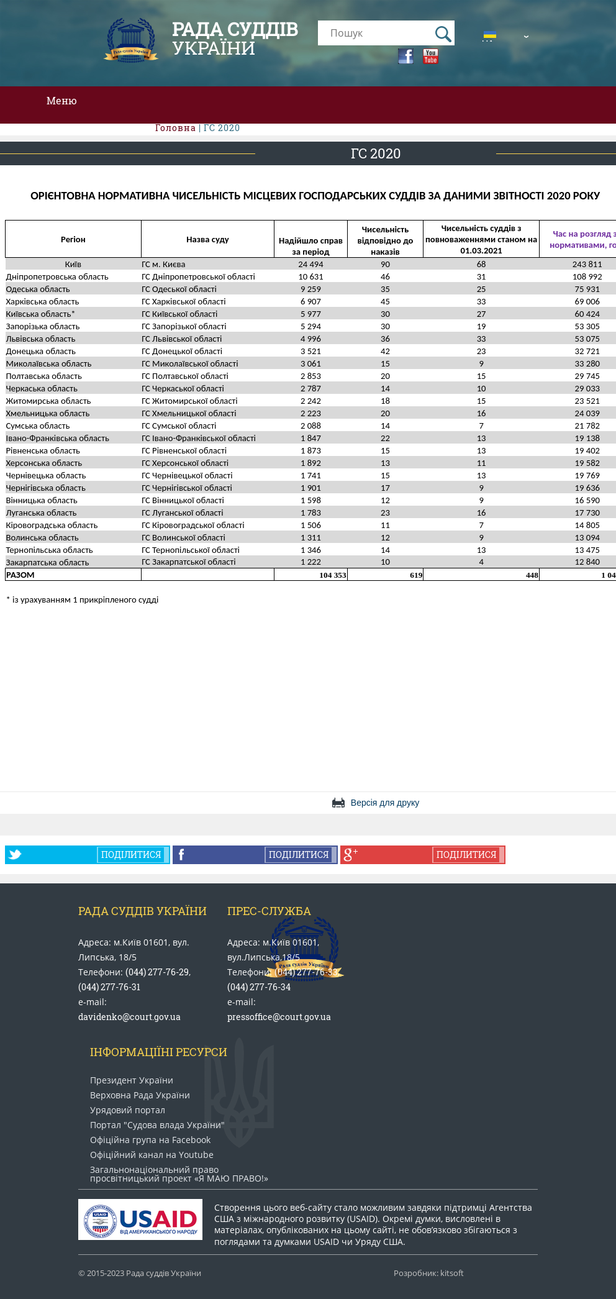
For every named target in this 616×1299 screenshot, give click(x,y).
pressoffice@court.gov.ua (279, 1017)
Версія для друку (385, 803)
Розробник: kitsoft (429, 1273)
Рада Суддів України (142, 910)
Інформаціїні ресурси (158, 1051)
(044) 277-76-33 (306, 972)
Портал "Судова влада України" (157, 1125)
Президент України (131, 1080)
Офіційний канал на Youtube (152, 1155)
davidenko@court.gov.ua (129, 1017)
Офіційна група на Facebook (150, 1140)
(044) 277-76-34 (259, 987)
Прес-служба (269, 910)
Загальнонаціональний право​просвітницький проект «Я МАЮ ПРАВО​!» (179, 1174)
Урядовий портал (127, 1110)
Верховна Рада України (140, 1095)
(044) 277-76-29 (157, 972)
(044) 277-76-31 (109, 987)
